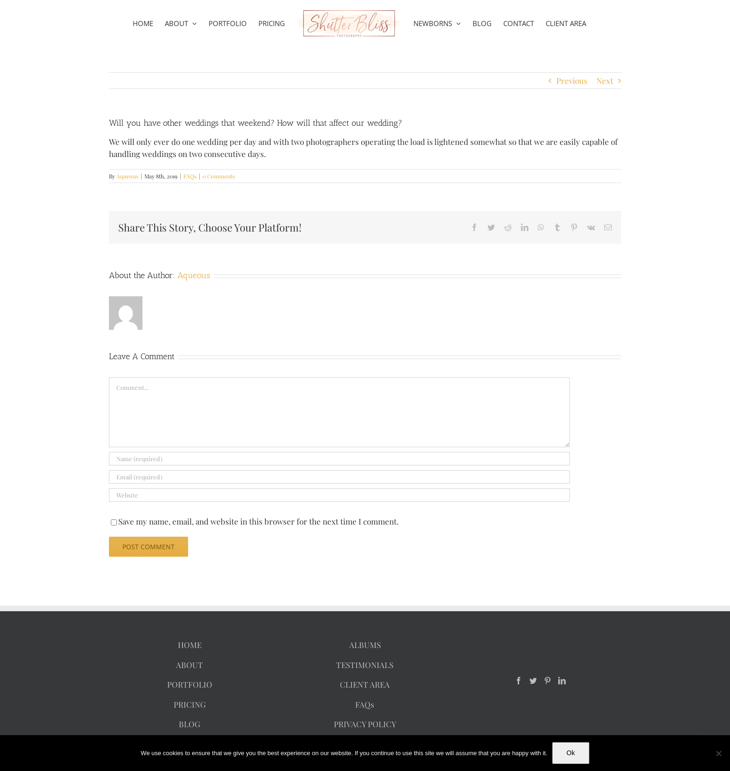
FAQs (189, 176)
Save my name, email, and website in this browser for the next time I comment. (258, 521)
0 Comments (219, 176)
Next (604, 80)
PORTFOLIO (189, 684)
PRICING (190, 704)
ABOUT (189, 665)
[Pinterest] (547, 680)
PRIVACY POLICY (365, 724)
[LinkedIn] (562, 680)
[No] (718, 753)
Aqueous (127, 176)
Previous (572, 80)
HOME (190, 645)
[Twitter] (533, 680)
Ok (571, 753)
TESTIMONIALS (364, 665)
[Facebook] (518, 680)
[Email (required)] (339, 477)
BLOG (189, 724)
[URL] (339, 495)
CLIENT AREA (365, 684)
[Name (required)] (339, 458)
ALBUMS (365, 645)
